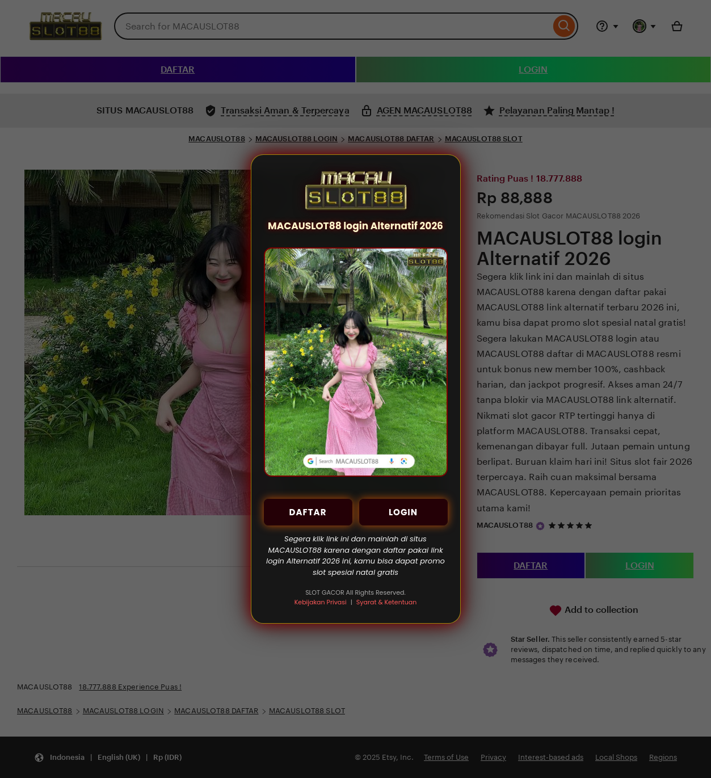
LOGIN (403, 512)
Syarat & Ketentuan (386, 602)
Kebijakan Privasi (321, 602)
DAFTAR (308, 512)
